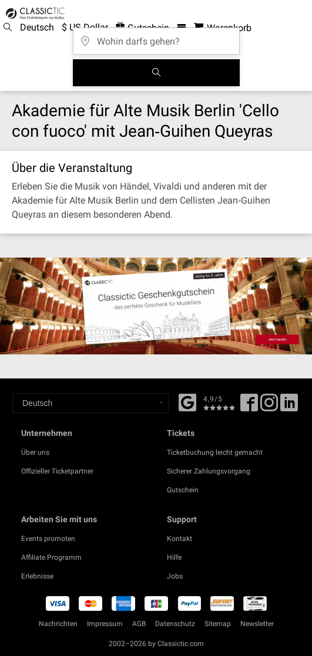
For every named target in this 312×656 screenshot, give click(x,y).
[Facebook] (187, 401)
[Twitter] (269, 407)
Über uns (35, 452)
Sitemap (217, 624)
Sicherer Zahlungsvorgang (208, 471)
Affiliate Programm (51, 557)
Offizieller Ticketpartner (57, 471)
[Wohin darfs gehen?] (156, 37)
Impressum (105, 624)
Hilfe (174, 557)
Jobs (175, 576)
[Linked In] (289, 407)
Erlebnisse (37, 576)
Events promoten (48, 539)
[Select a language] (90, 403)
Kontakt (179, 539)
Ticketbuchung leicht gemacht (215, 452)
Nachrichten (58, 624)
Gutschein (183, 490)
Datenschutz (175, 624)
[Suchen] (156, 72)
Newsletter (257, 624)
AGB (139, 624)
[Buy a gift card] (156, 306)
